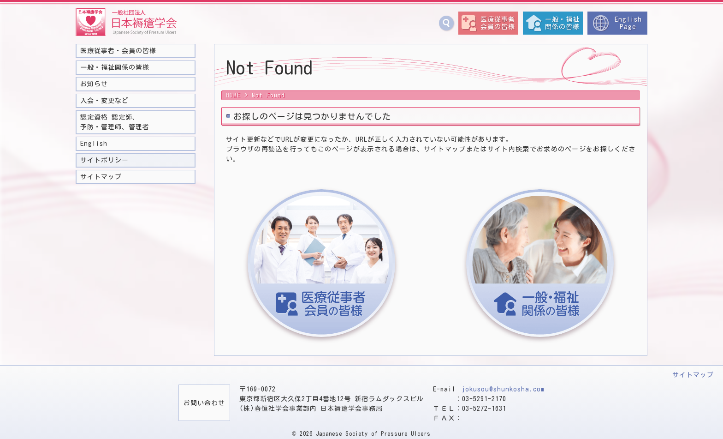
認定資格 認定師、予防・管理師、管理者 (114, 122)
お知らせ (94, 84)
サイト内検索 (446, 23)
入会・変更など (104, 100)
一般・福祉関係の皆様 (562, 23)
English (93, 143)
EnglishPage (628, 23)
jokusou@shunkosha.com (503, 389)
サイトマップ (101, 177)
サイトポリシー (104, 160)
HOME (233, 95)
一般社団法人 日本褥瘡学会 (126, 22)
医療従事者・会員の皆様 (118, 51)
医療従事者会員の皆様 (497, 23)
